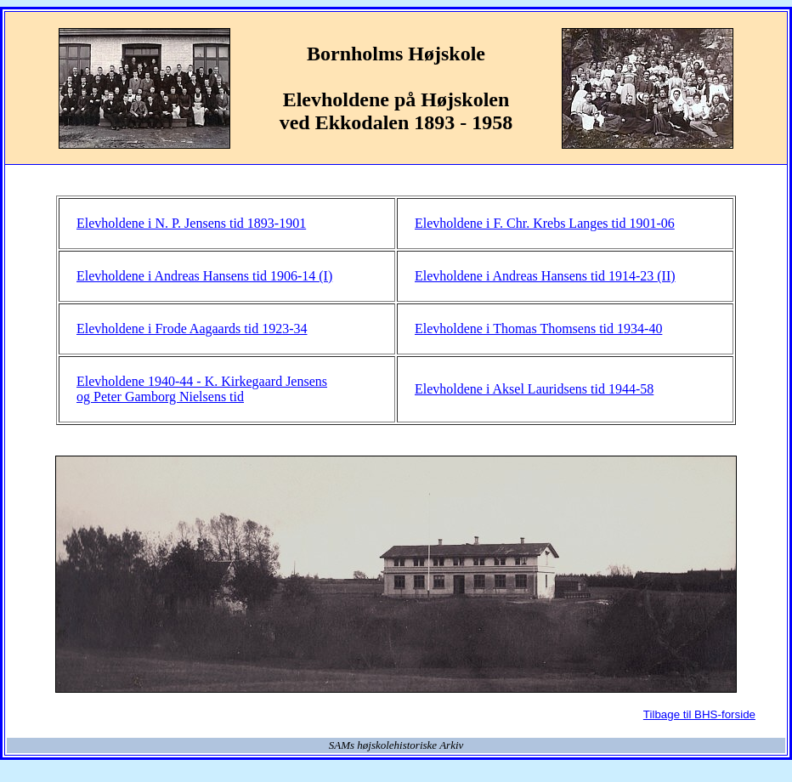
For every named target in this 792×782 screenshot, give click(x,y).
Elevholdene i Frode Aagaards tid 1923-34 (192, 328)
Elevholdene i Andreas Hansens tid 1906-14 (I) (204, 276)
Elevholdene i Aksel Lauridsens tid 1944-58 (534, 389)
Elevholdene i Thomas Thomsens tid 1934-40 (538, 328)
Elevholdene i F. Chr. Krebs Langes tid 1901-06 (545, 223)
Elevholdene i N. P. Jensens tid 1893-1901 (191, 223)
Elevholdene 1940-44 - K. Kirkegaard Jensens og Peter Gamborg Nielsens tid (201, 389)
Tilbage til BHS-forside (699, 714)
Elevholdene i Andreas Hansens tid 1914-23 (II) (545, 276)
